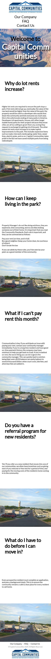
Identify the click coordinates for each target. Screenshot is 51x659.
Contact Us (25, 25)
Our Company (25, 17)
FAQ (25, 21)
